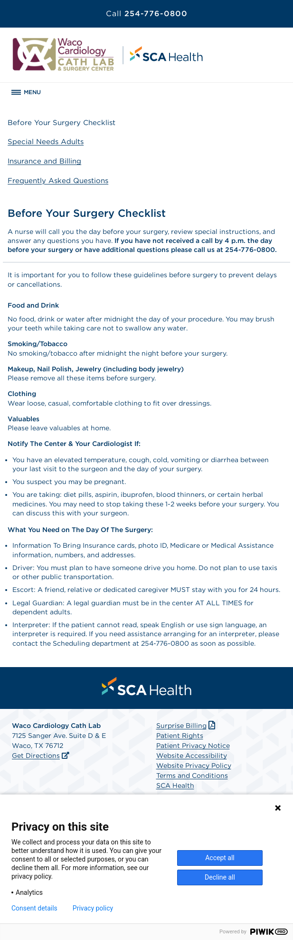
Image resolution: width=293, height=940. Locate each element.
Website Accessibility (191, 755)
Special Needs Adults (46, 141)
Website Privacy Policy (193, 765)
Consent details (34, 908)
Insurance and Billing (44, 161)
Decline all (220, 877)
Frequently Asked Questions (58, 180)
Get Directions (36, 755)
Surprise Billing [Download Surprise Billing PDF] (186, 725)
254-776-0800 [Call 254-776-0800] (147, 13)
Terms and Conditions (192, 775)
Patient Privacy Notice (193, 745)
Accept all (220, 858)
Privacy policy (93, 908)
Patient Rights (179, 735)
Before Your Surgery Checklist (61, 122)
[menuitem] (147, 686)
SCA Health (175, 785)
